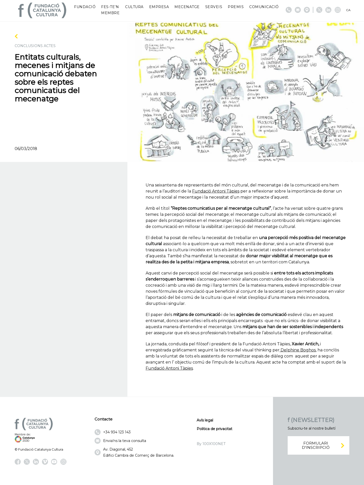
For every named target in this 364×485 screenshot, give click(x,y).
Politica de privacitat (214, 429)
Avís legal (205, 420)
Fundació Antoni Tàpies (215, 191)
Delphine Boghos (298, 350)
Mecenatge (187, 7)
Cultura (134, 7)
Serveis (213, 7)
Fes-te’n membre (110, 10)
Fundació (85, 7)
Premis (236, 7)
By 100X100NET (211, 443)
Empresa (159, 7)
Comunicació (264, 7)
